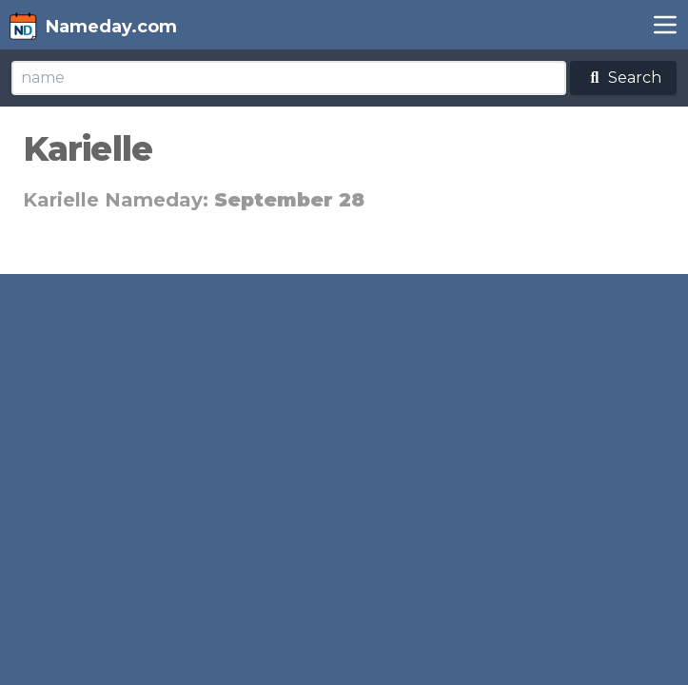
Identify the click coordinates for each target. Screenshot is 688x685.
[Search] (288, 78)
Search (623, 77)
